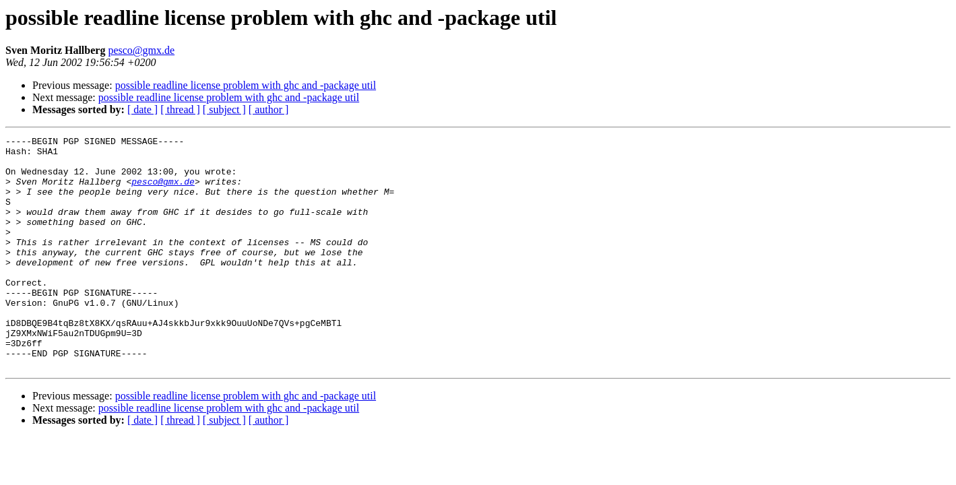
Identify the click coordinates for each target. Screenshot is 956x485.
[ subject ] (224, 109)
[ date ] (142, 109)
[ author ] (269, 109)
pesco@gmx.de (141, 50)
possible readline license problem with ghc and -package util (245, 85)
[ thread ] (180, 109)
